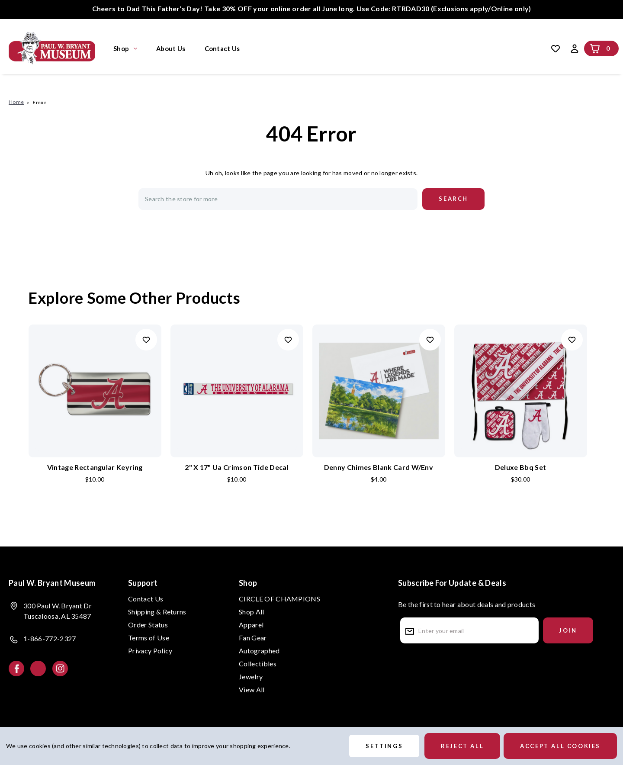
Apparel (251, 624)
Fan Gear (253, 637)
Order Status (148, 624)
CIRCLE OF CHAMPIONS (279, 599)
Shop (125, 48)
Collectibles (257, 663)
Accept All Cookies (560, 745)
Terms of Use (148, 637)
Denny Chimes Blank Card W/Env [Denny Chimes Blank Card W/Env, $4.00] (378, 467)
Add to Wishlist (146, 339)
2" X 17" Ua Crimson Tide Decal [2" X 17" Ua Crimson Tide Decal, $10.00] (237, 467)
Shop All (251, 612)
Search (375, 48)
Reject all (462, 745)
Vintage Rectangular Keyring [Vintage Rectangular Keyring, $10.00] (95, 467)
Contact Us (222, 48)
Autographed (259, 650)
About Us (170, 48)
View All (252, 689)
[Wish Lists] (555, 48)
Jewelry (251, 676)
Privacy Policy (150, 650)
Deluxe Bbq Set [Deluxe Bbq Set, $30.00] (520, 467)
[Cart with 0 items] (595, 48)
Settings (384, 745)
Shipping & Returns (157, 612)
